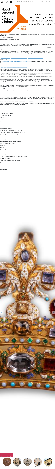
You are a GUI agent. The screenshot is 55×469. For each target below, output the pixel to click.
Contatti (50, 1)
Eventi (45, 1)
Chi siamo (23, 1)
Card (36, 1)
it (52, 3)
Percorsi (41, 1)
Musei (27, 1)
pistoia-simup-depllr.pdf (7, 454)
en (54, 3)
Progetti (32, 1)
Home (18, 1)
